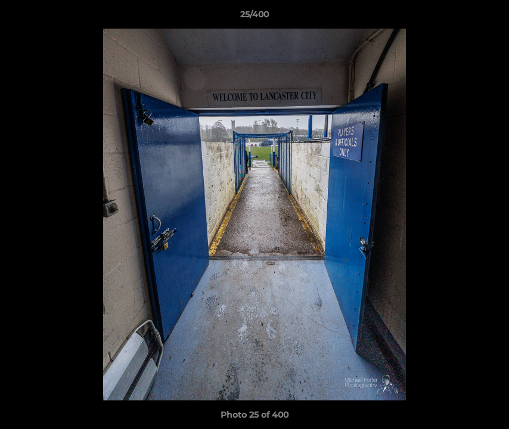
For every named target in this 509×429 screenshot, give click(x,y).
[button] (487, 17)
